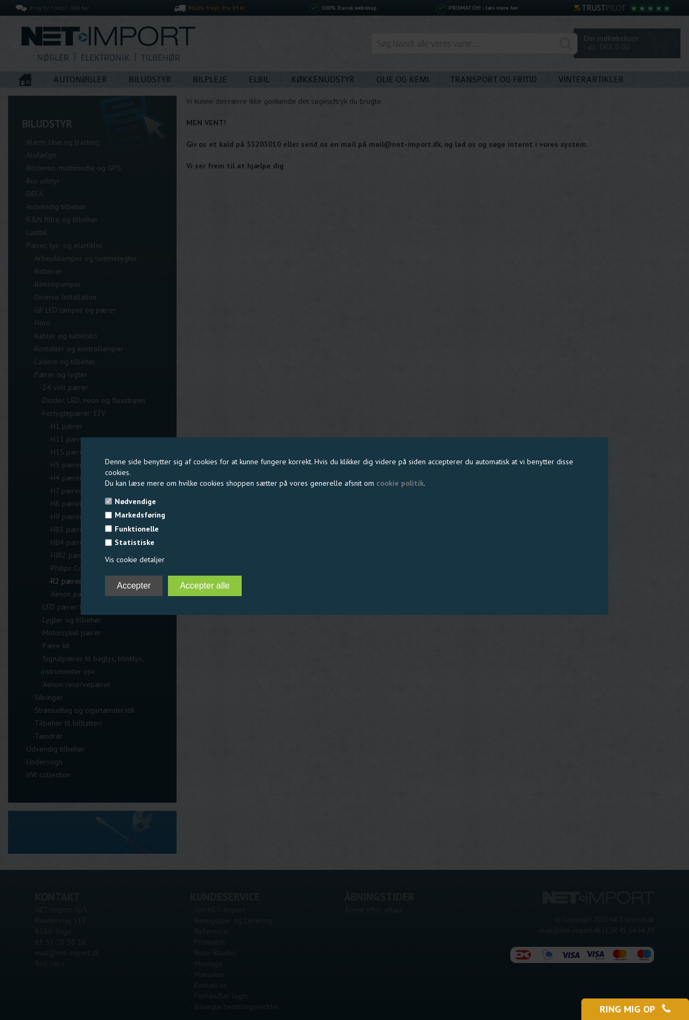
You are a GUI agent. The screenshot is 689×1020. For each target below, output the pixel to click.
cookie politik (400, 483)
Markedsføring (140, 515)
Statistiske (134, 542)
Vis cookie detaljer (135, 559)
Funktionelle (137, 529)
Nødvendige (135, 501)
